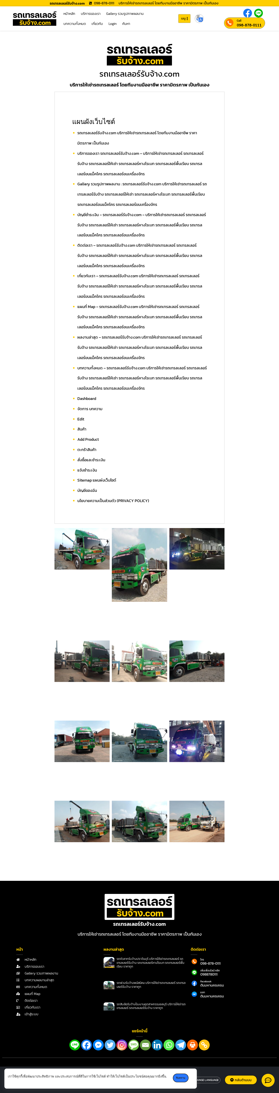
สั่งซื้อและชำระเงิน (91, 460)
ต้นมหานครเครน (212, 985)
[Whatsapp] (168, 1045)
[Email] (145, 1045)
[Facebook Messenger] (98, 1045)
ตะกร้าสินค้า (86, 450)
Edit (80, 419)
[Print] (192, 1045)
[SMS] (133, 1045)
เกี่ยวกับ (97, 23)
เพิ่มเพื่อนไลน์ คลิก (210, 971)
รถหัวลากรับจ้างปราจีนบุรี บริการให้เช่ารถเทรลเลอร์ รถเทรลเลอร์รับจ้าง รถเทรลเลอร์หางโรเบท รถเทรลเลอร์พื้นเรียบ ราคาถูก (150, 963)
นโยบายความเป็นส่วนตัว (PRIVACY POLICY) (113, 501)
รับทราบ (181, 1077)
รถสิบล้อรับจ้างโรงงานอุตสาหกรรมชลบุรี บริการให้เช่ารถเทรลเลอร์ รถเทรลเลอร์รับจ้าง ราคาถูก (151, 1006)
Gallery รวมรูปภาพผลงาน (125, 13)
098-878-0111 (249, 25)
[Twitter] (110, 1045)
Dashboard (86, 398)
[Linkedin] (157, 1045)
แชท (202, 992)
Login (113, 23)
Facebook (205, 981)
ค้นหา (126, 23)
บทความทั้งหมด (74, 23)
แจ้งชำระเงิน (87, 470)
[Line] (74, 1045)
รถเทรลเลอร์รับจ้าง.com (139, 74)
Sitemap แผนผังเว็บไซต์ (96, 480)
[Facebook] (86, 1045)
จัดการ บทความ (89, 409)
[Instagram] (121, 1045)
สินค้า (81, 429)
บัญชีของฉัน (87, 490)
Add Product (88, 439)
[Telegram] (180, 1045)
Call (239, 20)
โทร (202, 960)
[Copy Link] (204, 1045)
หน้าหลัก (69, 13)
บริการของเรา (90, 13)
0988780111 (209, 974)
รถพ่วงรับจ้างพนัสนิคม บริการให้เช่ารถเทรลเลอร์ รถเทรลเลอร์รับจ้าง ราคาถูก (151, 985)
